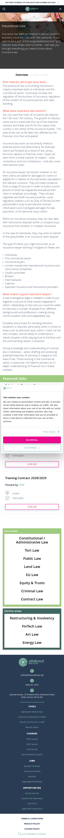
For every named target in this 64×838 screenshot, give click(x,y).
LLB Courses (32, 749)
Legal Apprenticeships (32, 781)
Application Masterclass (32, 711)
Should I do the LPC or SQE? (32, 722)
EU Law (32, 574)
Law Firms (32, 803)
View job (32, 464)
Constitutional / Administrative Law (32, 540)
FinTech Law (32, 626)
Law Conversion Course (32, 754)
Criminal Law (32, 591)
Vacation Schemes (32, 766)
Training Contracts (32, 771)
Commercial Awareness (32, 798)
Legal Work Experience (32, 808)
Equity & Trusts (32, 583)
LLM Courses (32, 744)
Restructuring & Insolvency (32, 618)
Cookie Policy (32, 829)
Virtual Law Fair (32, 793)
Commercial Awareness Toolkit (32, 717)
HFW (21, 485)
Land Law (32, 566)
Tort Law (32, 550)
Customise (32, 448)
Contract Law (32, 599)
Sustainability (32, 834)
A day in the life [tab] (40, 74)
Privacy (32, 823)
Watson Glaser (32, 727)
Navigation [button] (60, 9)
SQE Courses (32, 739)
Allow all (32, 440)
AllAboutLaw (32, 9)
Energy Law (32, 642)
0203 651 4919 (32, 684)
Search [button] (3, 9)
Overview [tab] (22, 75)
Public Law (32, 558)
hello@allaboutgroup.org (32, 675)
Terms (32, 818)
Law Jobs (32, 776)
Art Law (32, 634)
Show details (49, 432)
